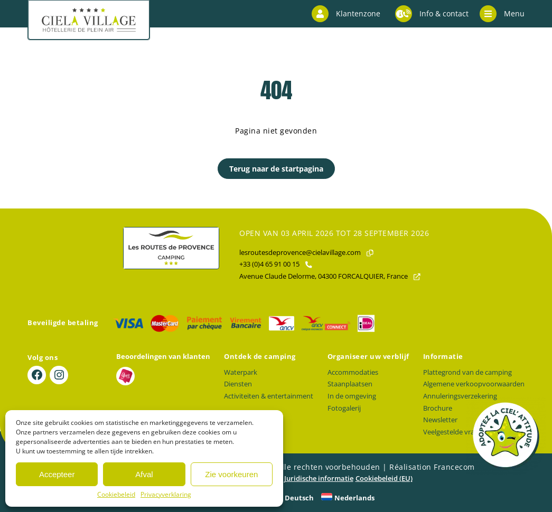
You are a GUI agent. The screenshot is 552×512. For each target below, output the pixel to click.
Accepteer (57, 474)
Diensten (238, 384)
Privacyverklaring (166, 494)
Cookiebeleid (116, 494)
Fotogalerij (344, 408)
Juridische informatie (318, 478)
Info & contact (432, 13)
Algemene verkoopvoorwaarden (474, 384)
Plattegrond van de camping (467, 372)
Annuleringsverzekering (460, 396)
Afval (144, 474)
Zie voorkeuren (231, 474)
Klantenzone (346, 13)
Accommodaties (353, 372)
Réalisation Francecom (432, 467)
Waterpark (240, 372)
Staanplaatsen (350, 384)
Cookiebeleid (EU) (384, 478)
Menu (502, 13)
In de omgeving (352, 396)
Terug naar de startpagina (276, 169)
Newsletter (440, 419)
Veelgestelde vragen (454, 432)
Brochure (437, 408)
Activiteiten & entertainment (268, 396)
